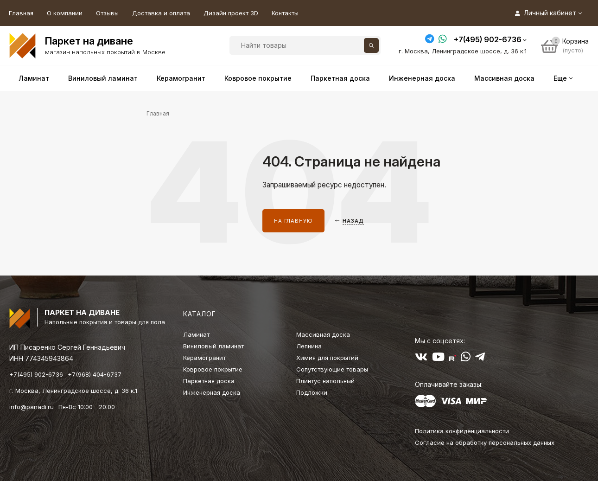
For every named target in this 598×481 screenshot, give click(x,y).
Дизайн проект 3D (231, 13)
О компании (65, 13)
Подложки (311, 392)
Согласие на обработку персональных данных (484, 442)
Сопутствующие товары (332, 369)
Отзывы (107, 13)
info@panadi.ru (31, 406)
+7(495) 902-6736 (488, 39)
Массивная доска (323, 334)
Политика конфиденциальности (462, 431)
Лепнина (309, 346)
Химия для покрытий (327, 357)
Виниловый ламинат (213, 346)
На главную (293, 221)
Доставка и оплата (161, 13)
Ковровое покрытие (212, 369)
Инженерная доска (211, 392)
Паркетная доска (209, 381)
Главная (21, 13)
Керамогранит (204, 357)
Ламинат (196, 334)
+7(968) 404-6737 (94, 374)
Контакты (285, 13)
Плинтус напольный (325, 381)
